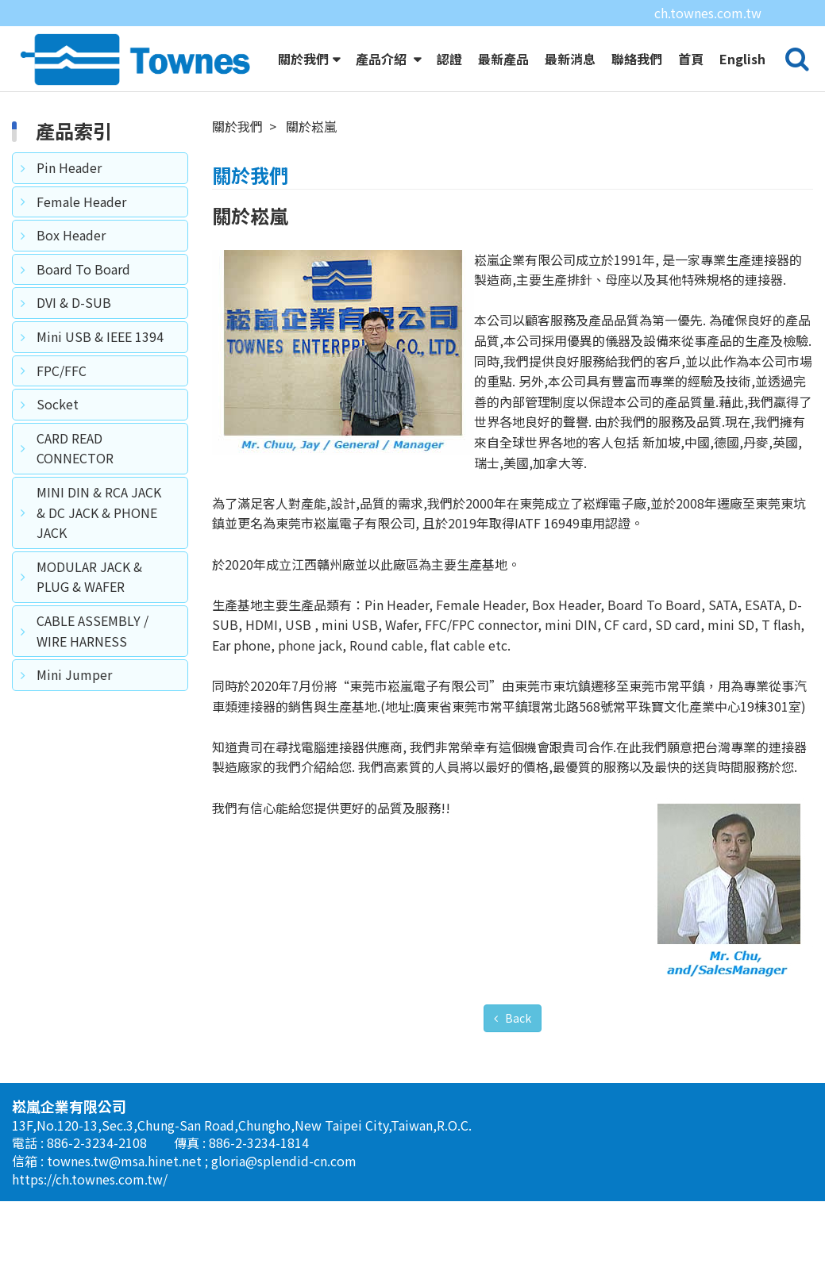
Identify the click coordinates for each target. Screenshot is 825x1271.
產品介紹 (383, 58)
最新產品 (503, 58)
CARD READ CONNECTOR (75, 477)
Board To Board (83, 298)
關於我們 (303, 58)
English (742, 58)
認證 (449, 58)
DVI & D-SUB (74, 331)
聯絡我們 (636, 58)
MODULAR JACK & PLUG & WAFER (89, 606)
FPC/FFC (62, 399)
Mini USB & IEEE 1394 (100, 365)
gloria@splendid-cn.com (284, 1190)
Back (517, 1047)
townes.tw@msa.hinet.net (126, 1190)
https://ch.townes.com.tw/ (90, 1208)
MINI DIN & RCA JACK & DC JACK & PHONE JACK (99, 541)
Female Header (81, 230)
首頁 (691, 58)
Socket (58, 433)
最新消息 (570, 58)
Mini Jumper (74, 703)
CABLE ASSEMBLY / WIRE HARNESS (92, 660)
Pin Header (69, 196)
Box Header (71, 264)
